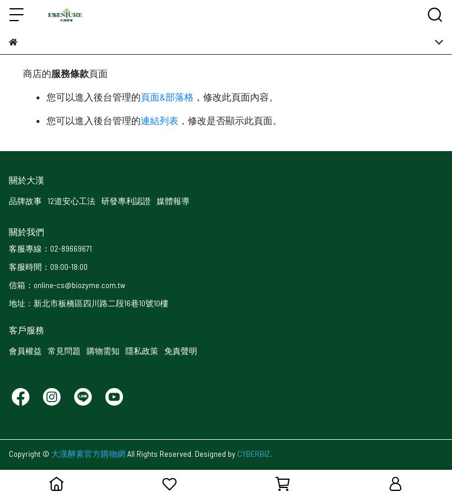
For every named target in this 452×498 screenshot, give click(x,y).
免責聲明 (180, 351)
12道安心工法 (71, 201)
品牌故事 (25, 201)
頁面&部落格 (167, 96)
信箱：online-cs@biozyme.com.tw (67, 285)
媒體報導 (173, 201)
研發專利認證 (126, 201)
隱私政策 (141, 351)
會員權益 (25, 351)
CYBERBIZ (253, 454)
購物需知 (103, 351)
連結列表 (159, 120)
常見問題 (64, 351)
